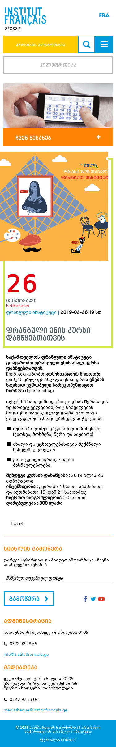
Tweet (17, 523)
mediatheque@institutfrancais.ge (35, 709)
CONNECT (69, 740)
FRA (104, 15)
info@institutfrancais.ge (26, 654)
